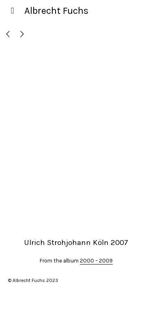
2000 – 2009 (96, 261)
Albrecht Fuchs (56, 10)
